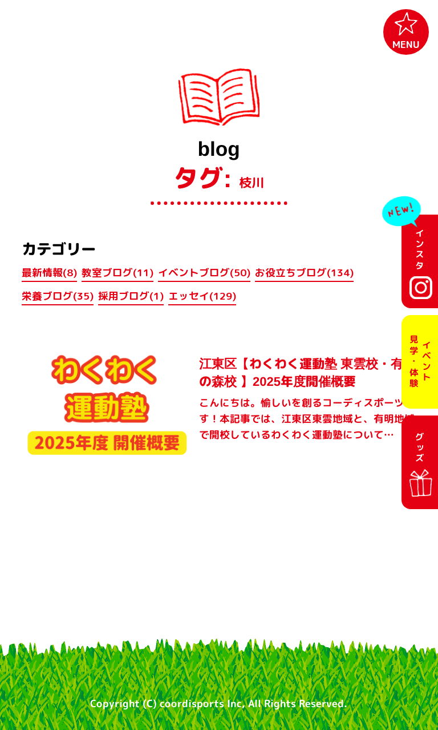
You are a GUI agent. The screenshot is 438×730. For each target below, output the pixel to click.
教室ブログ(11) (117, 272)
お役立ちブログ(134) (304, 272)
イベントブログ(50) (204, 272)
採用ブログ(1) (131, 296)
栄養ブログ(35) (58, 296)
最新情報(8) (49, 272)
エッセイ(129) (202, 296)
